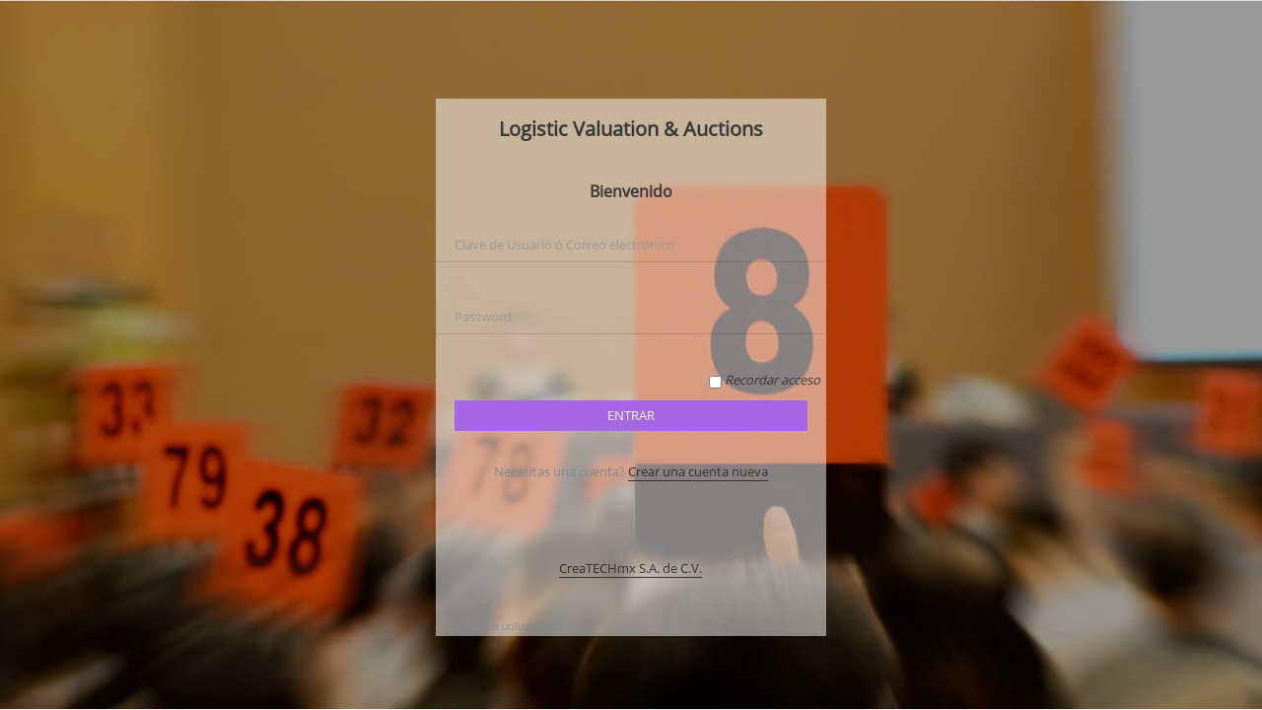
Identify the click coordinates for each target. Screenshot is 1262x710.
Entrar (631, 415)
